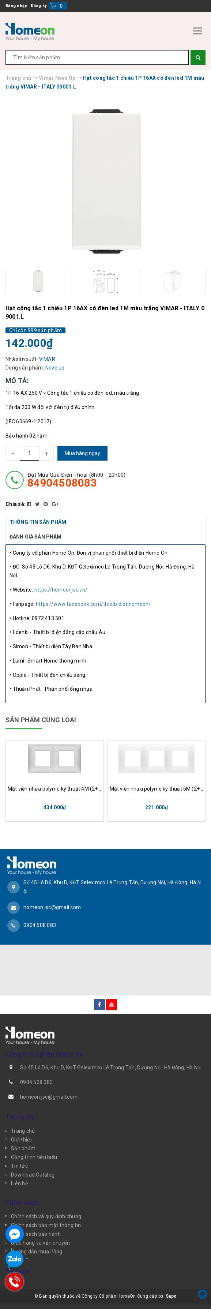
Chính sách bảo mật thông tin (46, 1225)
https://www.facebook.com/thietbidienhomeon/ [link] (93, 604)
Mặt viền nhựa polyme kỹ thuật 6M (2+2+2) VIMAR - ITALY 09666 (157, 789)
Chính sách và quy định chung (46, 1216)
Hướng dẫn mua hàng (37, 1251)
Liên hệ (19, 1183)
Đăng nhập (16, 5)
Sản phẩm (23, 1148)
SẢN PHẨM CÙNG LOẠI (40, 720)
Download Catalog (32, 1175)
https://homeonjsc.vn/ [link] (60, 590)
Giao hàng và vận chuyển (40, 1243)
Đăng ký (39, 5)
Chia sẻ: (15, 504)
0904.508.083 (39, 925)
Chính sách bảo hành (36, 1234)
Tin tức (19, 1166)
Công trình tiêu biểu (34, 1157)
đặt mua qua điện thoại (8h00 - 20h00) (76, 480)
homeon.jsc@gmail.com (52, 907)
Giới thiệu (22, 1140)
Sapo (171, 1296)
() (61, 5)
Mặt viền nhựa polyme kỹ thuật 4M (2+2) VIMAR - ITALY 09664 (55, 789)
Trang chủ (23, 1131)
